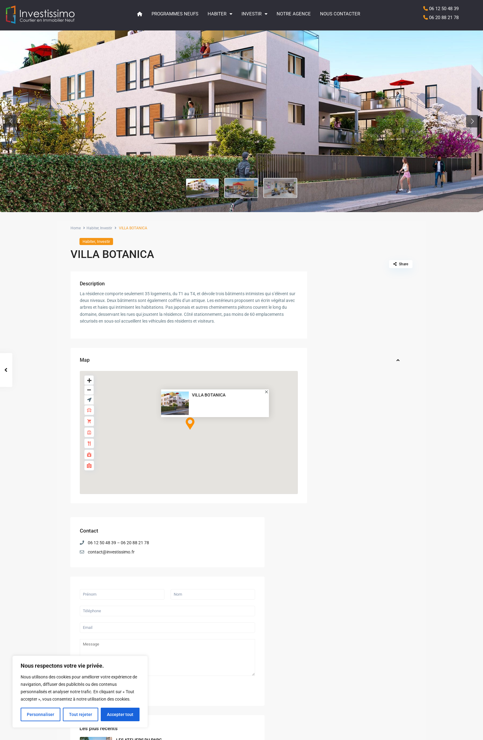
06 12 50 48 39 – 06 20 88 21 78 (364, 297)
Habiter (220, 14)
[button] (11, 121)
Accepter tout (120, 714)
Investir (254, 14)
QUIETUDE (371, 519)
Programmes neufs (175, 14)
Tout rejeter (80, 714)
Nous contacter (340, 14)
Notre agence (294, 14)
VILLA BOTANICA (208, 395)
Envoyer (336, 439)
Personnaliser (40, 714)
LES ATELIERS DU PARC (243, 644)
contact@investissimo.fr (357, 306)
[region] (80, 692)
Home (76, 228)
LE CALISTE (372, 545)
